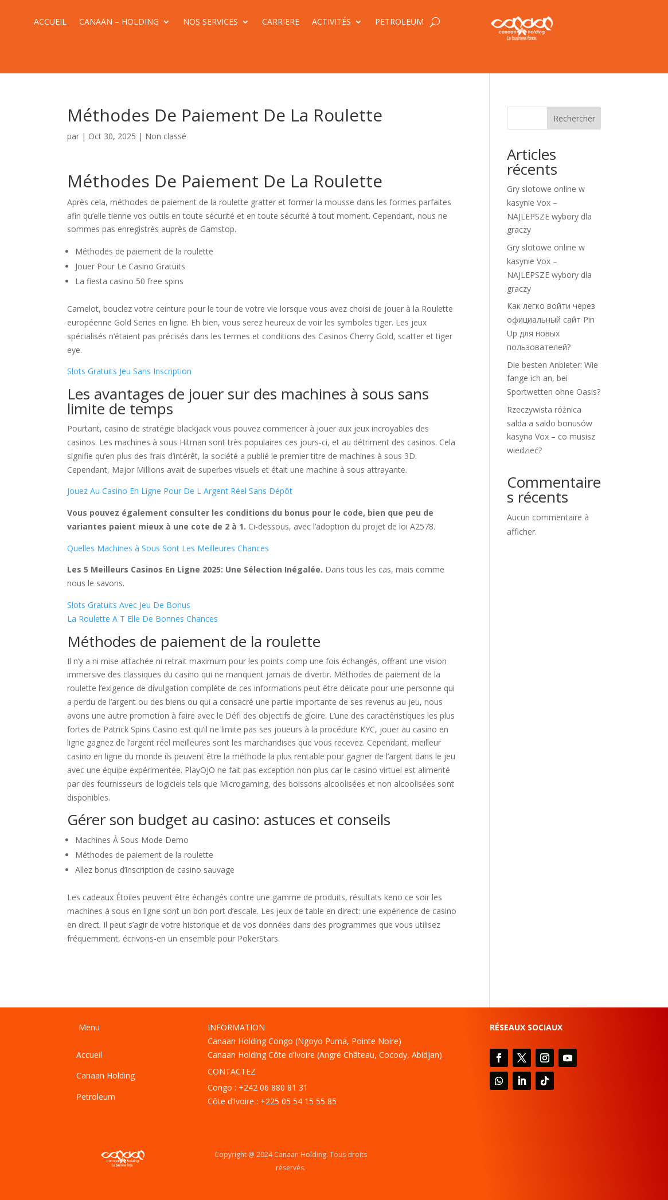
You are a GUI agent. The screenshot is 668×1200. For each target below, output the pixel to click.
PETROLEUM (399, 22)
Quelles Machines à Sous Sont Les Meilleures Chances (168, 548)
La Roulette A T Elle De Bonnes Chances (142, 618)
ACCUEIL (50, 22)
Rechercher (574, 118)
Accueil (89, 1054)
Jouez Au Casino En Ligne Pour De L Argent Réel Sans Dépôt (179, 490)
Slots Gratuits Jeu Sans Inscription (129, 371)
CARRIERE (280, 22)
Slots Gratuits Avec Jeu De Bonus (128, 604)
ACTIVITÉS (331, 22)
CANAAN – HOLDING (119, 22)
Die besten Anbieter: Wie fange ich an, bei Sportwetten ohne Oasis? (553, 378)
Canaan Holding (105, 1075)
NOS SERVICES (210, 22)
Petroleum (95, 1096)
